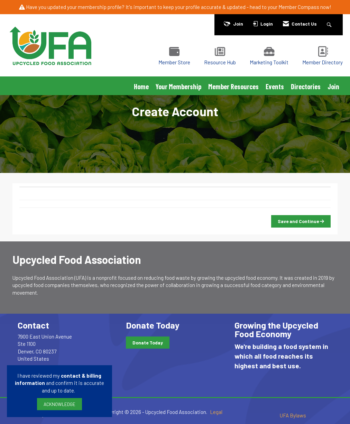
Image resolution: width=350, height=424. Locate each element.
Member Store (174, 62)
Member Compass (298, 7)
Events (275, 86)
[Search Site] (330, 24)
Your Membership (178, 86)
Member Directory (322, 62)
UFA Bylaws (293, 415)
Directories (306, 86)
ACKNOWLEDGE (59, 404)
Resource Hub (220, 62)
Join (333, 86)
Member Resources (233, 86)
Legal (216, 412)
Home (141, 86)
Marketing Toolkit (269, 62)
